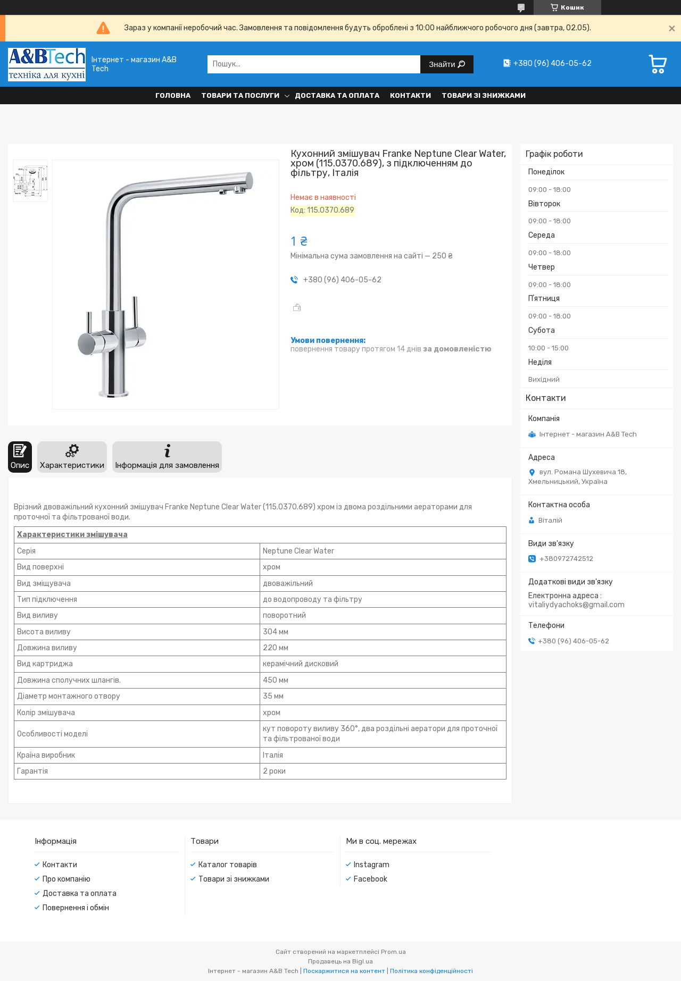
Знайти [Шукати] (443, 64)
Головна (172, 95)
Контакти (410, 95)
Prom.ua (393, 951)
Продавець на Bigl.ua (340, 961)
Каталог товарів (227, 864)
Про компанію (66, 879)
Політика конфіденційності (431, 971)
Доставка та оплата (337, 95)
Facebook (370, 879)
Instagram (371, 864)
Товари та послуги (240, 95)
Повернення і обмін (76, 907)
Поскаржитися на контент (344, 971)
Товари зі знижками (484, 95)
